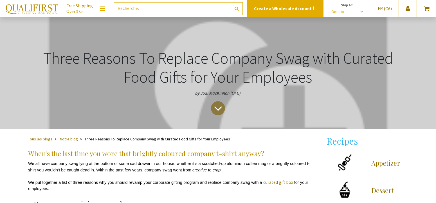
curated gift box (278, 182)
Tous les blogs (40, 139)
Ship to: (347, 5)
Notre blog (69, 139)
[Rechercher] (236, 9)
